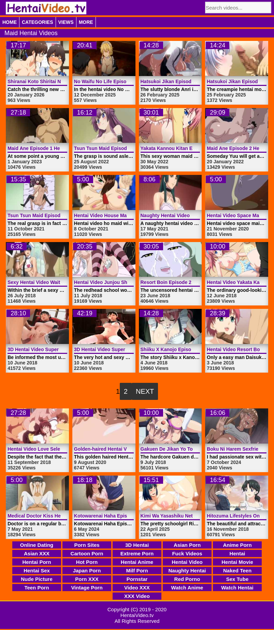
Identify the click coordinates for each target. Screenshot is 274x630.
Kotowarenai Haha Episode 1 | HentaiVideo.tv (125, 516)
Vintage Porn (86, 587)
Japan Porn (87, 570)
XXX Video (137, 596)
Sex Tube (237, 579)
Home (9, 22)
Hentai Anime (137, 562)
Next (145, 391)
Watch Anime (187, 587)
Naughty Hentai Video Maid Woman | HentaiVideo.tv (199, 215)
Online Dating (37, 545)
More (86, 22)
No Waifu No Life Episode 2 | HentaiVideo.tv (123, 81)
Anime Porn (237, 545)
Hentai (237, 553)
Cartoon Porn (87, 553)
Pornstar (137, 579)
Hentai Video (187, 562)
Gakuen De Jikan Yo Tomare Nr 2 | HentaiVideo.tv (196, 449)
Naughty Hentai (187, 570)
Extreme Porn (137, 553)
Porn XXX (86, 579)
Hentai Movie (237, 562)
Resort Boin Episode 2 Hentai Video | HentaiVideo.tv (200, 282)
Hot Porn (87, 562)
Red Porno (187, 579)
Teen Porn (36, 587)
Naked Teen (237, 570)
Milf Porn (137, 570)
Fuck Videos (187, 553)
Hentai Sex (37, 570)
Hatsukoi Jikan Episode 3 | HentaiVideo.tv (188, 81)
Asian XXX (36, 553)
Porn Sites (86, 545)
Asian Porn (187, 545)
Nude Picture (37, 579)
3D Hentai (137, 545)
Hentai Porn (36, 562)
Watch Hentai (237, 587)
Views (66, 22)
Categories (37, 22)
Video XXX (137, 587)
